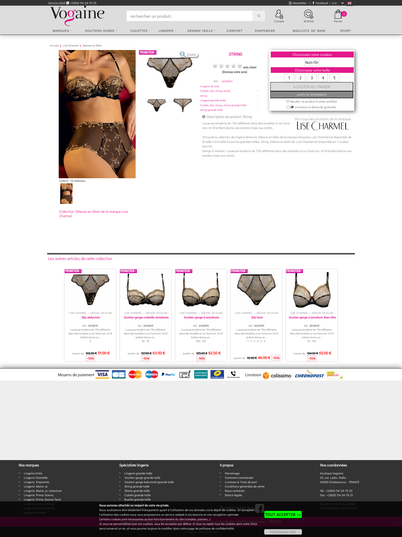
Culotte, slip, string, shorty (215, 91)
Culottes (139, 30)
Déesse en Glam (92, 45)
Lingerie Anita (33, 473)
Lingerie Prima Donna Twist (42, 499)
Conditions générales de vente (244, 486)
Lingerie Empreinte (36, 482)
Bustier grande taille (137, 499)
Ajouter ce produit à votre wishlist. (312, 101)
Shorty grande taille (137, 491)
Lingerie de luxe (209, 86)
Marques (61, 30)
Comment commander (239, 477)
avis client (249, 67)
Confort (235, 30)
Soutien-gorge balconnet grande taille (149, 482)
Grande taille (200, 30)
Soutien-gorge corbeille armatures (146, 317)
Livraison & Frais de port (241, 482)
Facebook (320, 3)
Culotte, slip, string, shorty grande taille (223, 105)
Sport (345, 30)
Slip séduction (91, 317)
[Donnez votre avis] (234, 72)
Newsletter (298, 3)
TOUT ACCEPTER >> (283, 514)
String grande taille (136, 486)
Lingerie (166, 30)
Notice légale (233, 495)
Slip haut (257, 317)
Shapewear (265, 30)
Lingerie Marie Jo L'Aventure (43, 491)
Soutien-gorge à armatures (201, 317)
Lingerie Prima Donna (39, 495)
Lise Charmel (70, 45)
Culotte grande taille (137, 495)
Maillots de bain (309, 30)
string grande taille (211, 110)
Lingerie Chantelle (35, 477)
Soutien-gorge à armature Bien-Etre (312, 317)
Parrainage (232, 473)
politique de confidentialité (216, 528)
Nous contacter (235, 491)
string (203, 95)
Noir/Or (311, 62)
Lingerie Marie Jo (35, 486)
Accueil (54, 45)
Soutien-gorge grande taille (142, 477)
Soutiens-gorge (100, 30)
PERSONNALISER (283, 532)
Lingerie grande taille (213, 100)
